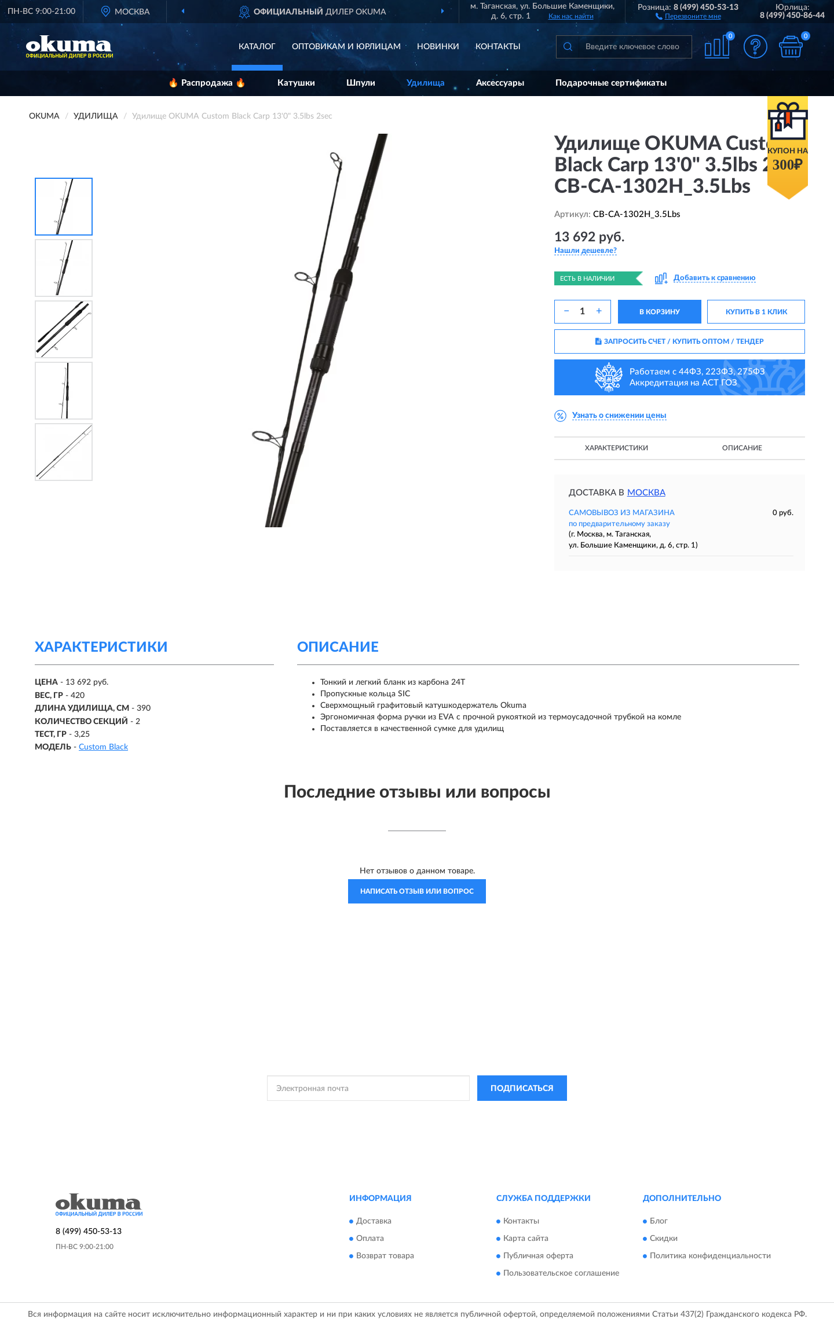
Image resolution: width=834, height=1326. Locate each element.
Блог (659, 1221)
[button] (688, 15)
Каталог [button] (257, 47)
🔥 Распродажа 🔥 (207, 83)
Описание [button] (742, 448)
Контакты (498, 47)
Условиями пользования (518, 1114)
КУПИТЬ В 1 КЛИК (756, 311)
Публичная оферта (538, 1256)
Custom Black (103, 747)
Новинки (438, 47)
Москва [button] (646, 492)
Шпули (360, 83)
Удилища (426, 83)
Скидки (664, 1239)
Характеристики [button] (616, 448)
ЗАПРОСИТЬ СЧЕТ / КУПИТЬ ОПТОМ (679, 341)
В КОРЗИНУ (659, 311)
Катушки (296, 83)
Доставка (374, 1221)
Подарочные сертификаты (611, 83)
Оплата (370, 1239)
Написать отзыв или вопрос (417, 891)
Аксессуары (500, 83)
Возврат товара (385, 1256)
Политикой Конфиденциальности (416, 1114)
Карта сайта (525, 1239)
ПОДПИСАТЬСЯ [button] (522, 1089)
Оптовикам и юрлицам (346, 47)
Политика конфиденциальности (710, 1256)
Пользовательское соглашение (561, 1273)
